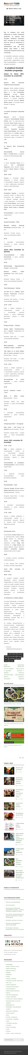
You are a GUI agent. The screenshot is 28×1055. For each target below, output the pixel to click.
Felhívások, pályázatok (9, 742)
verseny (11, 660)
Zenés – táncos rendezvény (13, 1033)
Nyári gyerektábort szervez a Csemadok (12, 703)
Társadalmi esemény (11, 1023)
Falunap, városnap (11, 978)
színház (6, 660)
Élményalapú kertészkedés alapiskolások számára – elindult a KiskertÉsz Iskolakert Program (15, 910)
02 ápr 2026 (19, 771)
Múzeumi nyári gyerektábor (13, 902)
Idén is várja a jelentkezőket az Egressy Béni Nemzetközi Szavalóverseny (20, 874)
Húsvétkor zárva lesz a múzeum (14, 920)
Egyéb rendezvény (11, 968)
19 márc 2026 (20, 866)
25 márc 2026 (20, 844)
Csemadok (20, 654)
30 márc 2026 (20, 809)
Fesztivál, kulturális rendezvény (14, 980)
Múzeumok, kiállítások (12, 1011)
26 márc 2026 (20, 829)
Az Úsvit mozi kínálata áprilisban (19, 805)
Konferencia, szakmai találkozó (14, 998)
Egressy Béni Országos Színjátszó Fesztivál (13, 656)
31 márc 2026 (20, 785)
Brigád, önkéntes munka (12, 966)
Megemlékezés (10, 1005)
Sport (7, 1015)
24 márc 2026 (20, 854)
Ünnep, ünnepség (11, 1027)
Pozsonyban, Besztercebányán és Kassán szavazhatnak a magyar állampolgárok (15, 916)
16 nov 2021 (11, 22)
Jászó (6, 658)
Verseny (8, 1031)
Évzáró (8, 976)
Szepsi (18, 658)
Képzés (8, 992)
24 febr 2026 (19, 880)
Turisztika (8, 1025)
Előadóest (8, 974)
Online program (10, 1013)
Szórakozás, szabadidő (12, 1019)
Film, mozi (9, 982)
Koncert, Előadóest (11, 996)
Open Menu (22, 4)
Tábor (7, 1021)
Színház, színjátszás (11, 1017)
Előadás (8, 972)
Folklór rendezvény (11, 984)
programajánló (12, 658)
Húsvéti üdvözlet (10, 905)
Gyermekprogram (10, 988)
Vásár (7, 1029)
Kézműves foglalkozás (12, 994)
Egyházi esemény (11, 970)
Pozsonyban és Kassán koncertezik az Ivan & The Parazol (19, 793)
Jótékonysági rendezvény (13, 990)
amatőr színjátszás (12, 654)
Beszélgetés (9, 964)
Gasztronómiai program (12, 986)
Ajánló (6, 701)
